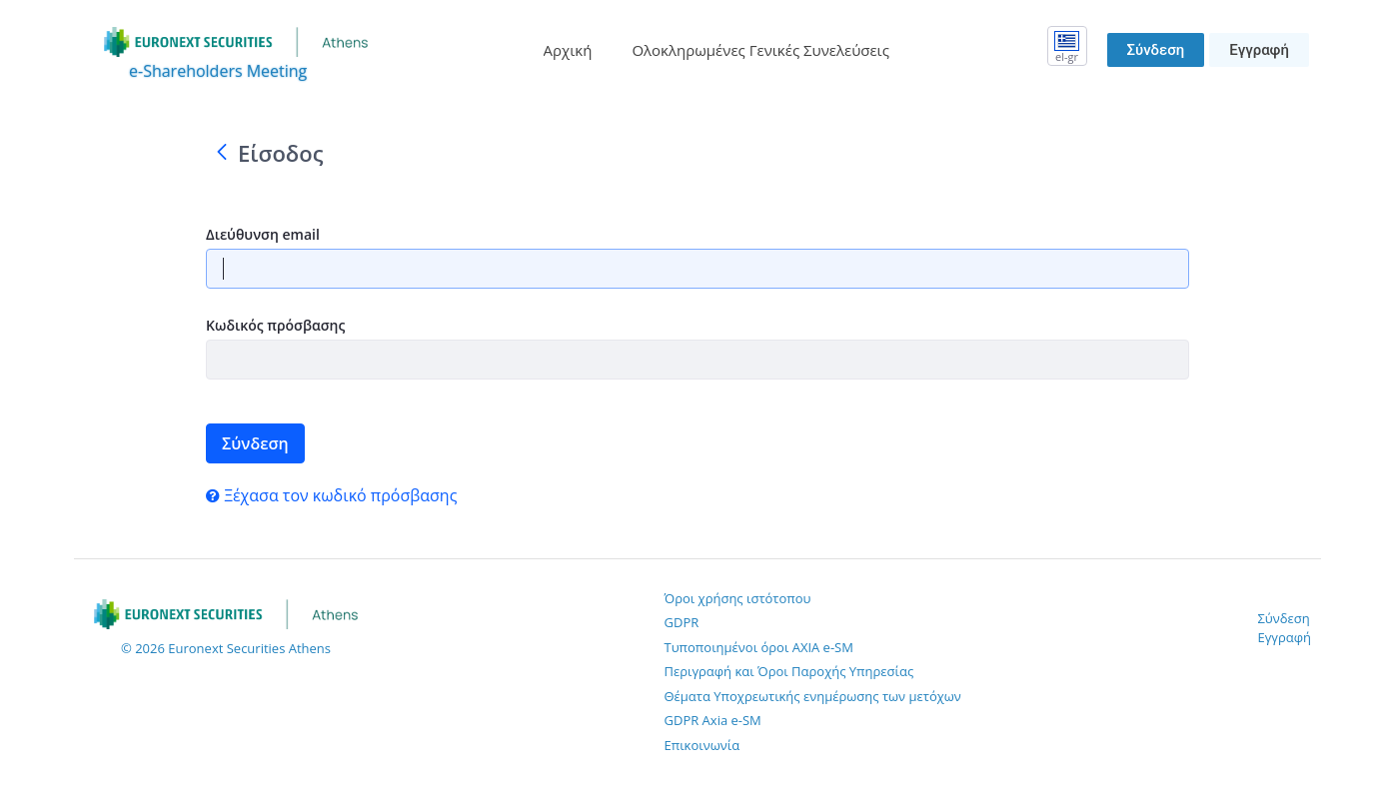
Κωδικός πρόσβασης (275, 325)
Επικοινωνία (702, 745)
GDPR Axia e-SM (713, 720)
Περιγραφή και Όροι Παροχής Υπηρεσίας (789, 671)
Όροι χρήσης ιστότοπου (738, 598)
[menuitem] (568, 50)
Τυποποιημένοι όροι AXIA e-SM (759, 647)
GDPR (682, 622)
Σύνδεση (1156, 50)
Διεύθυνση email (263, 234)
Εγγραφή (1259, 50)
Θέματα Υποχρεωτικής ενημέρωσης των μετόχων (813, 696)
